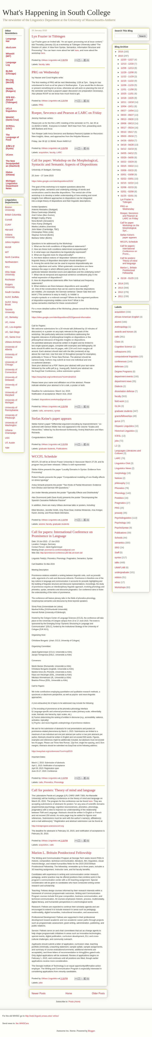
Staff (117, 552)
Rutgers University (10, 285)
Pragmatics (120, 503)
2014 (121, 283)
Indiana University (10, 236)
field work (119, 401)
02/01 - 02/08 (127, 191)
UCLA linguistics (11, 109)
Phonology (59, 782)
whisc (117, 582)
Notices (118, 478)
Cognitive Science (123, 346)
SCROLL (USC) (10, 127)
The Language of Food (12, 137)
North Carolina (12, 257)
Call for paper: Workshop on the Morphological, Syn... (129, 226)
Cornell (8, 219)
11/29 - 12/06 (127, 72)
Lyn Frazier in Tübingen (48, 36)
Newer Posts (38, 993)
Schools (119, 537)
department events (124, 376)
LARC (59, 152)
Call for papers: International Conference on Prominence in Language (62, 534)
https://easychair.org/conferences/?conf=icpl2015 (52, 751)
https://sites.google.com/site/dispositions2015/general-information (61, 317)
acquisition (43, 152)
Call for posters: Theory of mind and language (63, 790)
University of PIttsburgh (11, 416)
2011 (121, 296)
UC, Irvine (10, 322)
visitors (118, 577)
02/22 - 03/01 (127, 178)
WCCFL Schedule (44, 456)
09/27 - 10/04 (127, 110)
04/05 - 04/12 (127, 153)
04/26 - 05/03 (127, 140)
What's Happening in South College (56, 12)
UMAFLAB (120, 567)
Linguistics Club (122, 463)
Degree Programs (123, 371)
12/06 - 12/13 (127, 68)
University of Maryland (11, 393)
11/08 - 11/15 (127, 85)
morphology (120, 473)
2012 (121, 292)
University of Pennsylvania (11, 408)
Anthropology (121, 327)
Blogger (91, 1031)
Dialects (119, 386)
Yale (7, 447)
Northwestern (11, 262)
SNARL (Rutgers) (11, 89)
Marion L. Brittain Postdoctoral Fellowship (61, 853)
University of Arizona (11, 355)
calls (41, 410)
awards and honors (124, 331)
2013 (121, 287)
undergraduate (122, 572)
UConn (9, 154)
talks (48, 64)
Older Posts (98, 993)
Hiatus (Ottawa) (10, 173)
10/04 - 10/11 (127, 106)
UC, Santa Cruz (12, 337)
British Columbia (13, 214)
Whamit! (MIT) (10, 54)
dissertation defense (124, 391)
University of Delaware (11, 378)
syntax (57, 410)
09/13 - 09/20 (127, 119)
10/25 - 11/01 (127, 93)
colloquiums (120, 351)
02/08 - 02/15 (127, 187)
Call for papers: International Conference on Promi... (128, 250)
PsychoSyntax (122, 527)
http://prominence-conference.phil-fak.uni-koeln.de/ (61, 553)
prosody (119, 513)
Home (69, 993)
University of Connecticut (11, 370)
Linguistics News (123, 468)
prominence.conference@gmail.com (60, 550)
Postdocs (119, 498)
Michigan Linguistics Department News (12, 185)
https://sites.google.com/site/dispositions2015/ (52, 181)
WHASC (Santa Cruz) (12, 118)
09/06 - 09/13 (127, 123)
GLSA (118, 406)
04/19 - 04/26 (127, 144)
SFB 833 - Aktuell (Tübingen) (11, 100)
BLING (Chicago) (11, 72)
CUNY (8, 224)
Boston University (10, 208)
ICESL (118, 436)
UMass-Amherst (13, 342)
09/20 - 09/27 (127, 115)
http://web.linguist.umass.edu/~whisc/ (42, 1016)
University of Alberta (11, 348)
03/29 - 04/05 (127, 157)
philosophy (120, 483)
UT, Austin (10, 442)
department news (123, 381)
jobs (41, 982)
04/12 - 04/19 (127, 149)
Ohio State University (10, 273)
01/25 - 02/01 (127, 195)
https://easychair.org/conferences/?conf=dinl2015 (54, 377)
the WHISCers (22, 1023)
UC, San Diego (12, 332)
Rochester (10, 279)
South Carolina (12, 292)
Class (117, 341)
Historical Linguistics (125, 431)
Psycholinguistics (123, 518)
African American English (127, 317)
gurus (117, 421)
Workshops (120, 587)
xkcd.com (11, 47)
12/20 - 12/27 (127, 59)
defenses (119, 366)
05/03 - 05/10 (127, 136)
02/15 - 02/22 (127, 183)
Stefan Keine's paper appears (51, 418)
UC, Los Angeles (13, 327)
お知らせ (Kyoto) (10, 147)
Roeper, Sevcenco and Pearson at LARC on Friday (67, 113)
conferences (121, 361)
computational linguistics (127, 356)
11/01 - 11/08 (127, 89)
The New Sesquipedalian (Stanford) (12, 163)
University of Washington (11, 423)
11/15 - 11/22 (127, 81)
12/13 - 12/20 (127, 64)
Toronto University (10, 310)
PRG (41, 105)
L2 (116, 446)
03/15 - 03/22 (127, 166)
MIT (7, 252)
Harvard (9, 229)
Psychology (120, 522)
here (77, 50)
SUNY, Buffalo (12, 297)
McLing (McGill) (10, 81)
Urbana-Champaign (10, 431)
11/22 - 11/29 (127, 76)
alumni (42, 524)
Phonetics (48, 782)
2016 (121, 51)
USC (7, 438)
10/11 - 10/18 (127, 102)
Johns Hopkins (12, 242)
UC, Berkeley (11, 317)
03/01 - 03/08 (127, 174)
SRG (117, 547)
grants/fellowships (123, 416)
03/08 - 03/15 (127, 170)
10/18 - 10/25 (127, 98)
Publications (61, 448)
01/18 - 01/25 (127, 278)
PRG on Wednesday (45, 72)
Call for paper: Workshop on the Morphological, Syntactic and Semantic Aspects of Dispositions (65, 162)
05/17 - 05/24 (127, 127)
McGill (8, 247)
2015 (121, 56)
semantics (48, 410)
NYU (7, 267)
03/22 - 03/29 (127, 161)
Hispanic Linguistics (124, 426)
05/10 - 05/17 (127, 132)
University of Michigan (11, 401)
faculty (42, 64)
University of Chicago (11, 363)
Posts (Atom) (74, 1001)
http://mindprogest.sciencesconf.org (48, 826)
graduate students (47, 448)
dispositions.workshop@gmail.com (55, 399)
